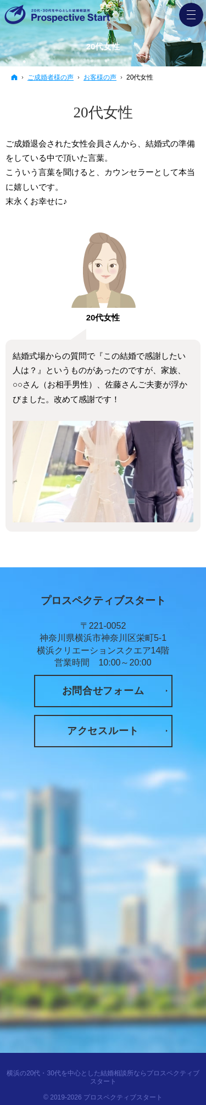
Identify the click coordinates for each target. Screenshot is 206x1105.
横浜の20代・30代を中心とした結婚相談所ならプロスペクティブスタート (103, 1077)
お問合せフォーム (103, 690)
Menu (191, 15)
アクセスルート (103, 730)
